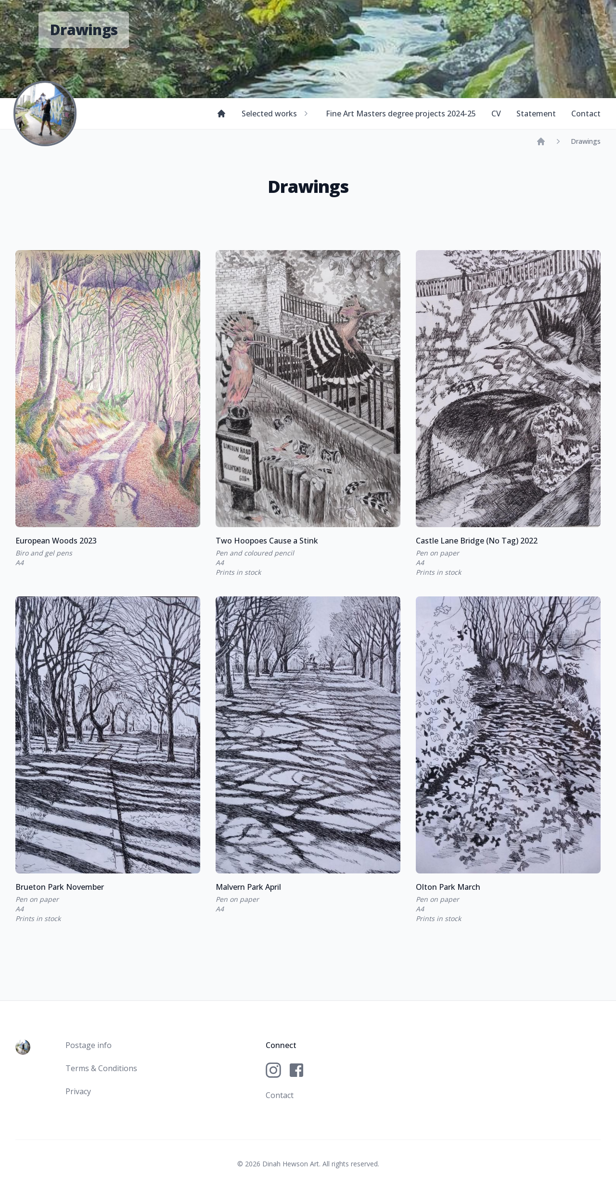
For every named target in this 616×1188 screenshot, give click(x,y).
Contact (586, 113)
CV (496, 113)
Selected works (276, 113)
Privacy (78, 1091)
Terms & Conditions (101, 1068)
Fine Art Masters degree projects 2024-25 (401, 113)
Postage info (88, 1045)
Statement (536, 113)
